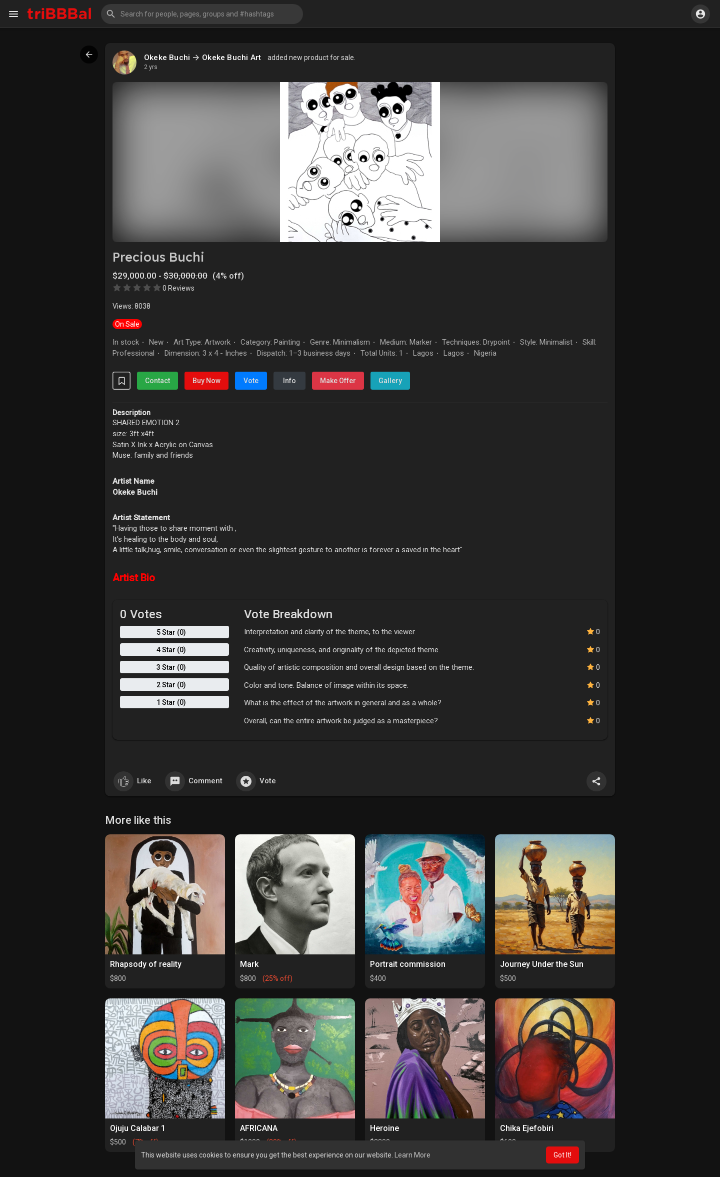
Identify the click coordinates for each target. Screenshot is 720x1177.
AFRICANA (259, 1128)
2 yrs (151, 67)
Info (289, 381)
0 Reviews (178, 288)
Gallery (390, 381)
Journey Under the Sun (542, 964)
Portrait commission (408, 964)
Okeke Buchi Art (231, 57)
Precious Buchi (158, 257)
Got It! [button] (563, 1155)
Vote (251, 381)
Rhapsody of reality (146, 964)
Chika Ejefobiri (527, 1128)
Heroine (384, 1128)
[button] (202, 14)
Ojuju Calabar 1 (138, 1128)
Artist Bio (133, 578)
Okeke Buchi (167, 57)
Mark (249, 964)
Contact (157, 381)
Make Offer (338, 381)
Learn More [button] (412, 1155)
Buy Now (206, 381)
